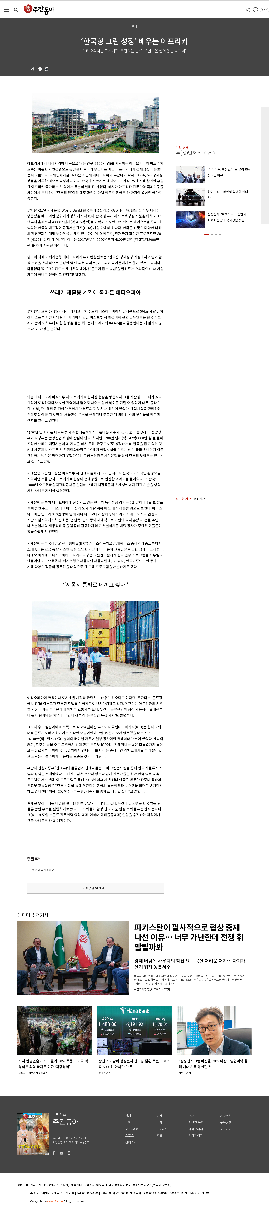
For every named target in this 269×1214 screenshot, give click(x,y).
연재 (191, 1116)
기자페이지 (195, 1135)
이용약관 (101, 1185)
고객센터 (89, 1185)
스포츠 (129, 1135)
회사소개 (35, 1185)
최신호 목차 (196, 1122)
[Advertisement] (85, 362)
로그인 (264, 10)
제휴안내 (76, 1185)
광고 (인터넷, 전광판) (56, 1185)
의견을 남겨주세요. (43, 870)
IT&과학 (162, 1129)
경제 (160, 1116)
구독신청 (226, 1122)
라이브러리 (195, 1129)
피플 (160, 1135)
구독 (210, 153)
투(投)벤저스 (188, 153)
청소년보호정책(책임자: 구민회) (152, 1185)
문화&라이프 (133, 1129)
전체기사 (131, 1142)
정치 (128, 1116)
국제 (160, 1122)
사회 (128, 1122)
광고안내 (226, 1129)
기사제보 (226, 1116)
